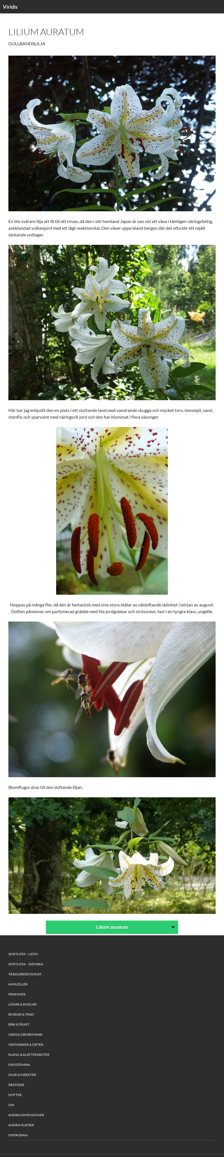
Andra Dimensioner (26, 1115)
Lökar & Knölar (22, 1004)
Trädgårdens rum (24, 974)
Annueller (18, 984)
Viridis (10, 7)
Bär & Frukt (18, 1024)
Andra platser (21, 1125)
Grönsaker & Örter (25, 1044)
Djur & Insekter (22, 1075)
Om (11, 1105)
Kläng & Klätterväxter (28, 1054)
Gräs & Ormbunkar (25, 1034)
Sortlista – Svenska (25, 964)
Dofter (15, 1095)
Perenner (17, 994)
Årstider (16, 1085)
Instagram (18, 1135)
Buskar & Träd (21, 1014)
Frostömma (19, 1065)
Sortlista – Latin (23, 954)
